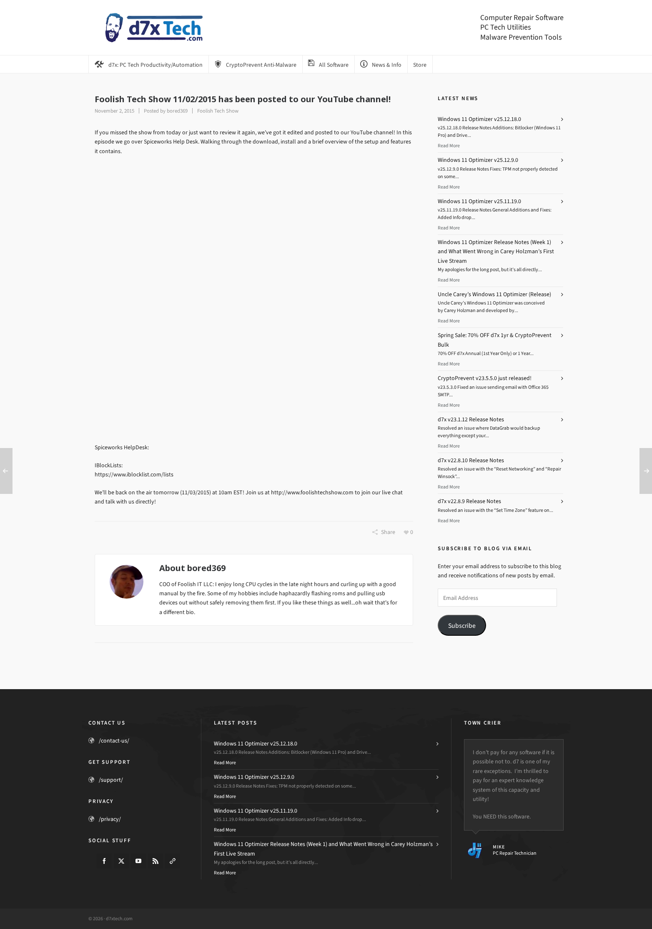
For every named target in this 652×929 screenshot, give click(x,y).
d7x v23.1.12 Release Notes (471, 419)
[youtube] (138, 861)
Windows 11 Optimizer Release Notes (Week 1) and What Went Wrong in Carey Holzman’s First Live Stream (496, 251)
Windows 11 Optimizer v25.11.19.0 (479, 201)
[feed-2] (155, 861)
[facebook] (104, 861)
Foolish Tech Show (217, 110)
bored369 (177, 110)
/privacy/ (110, 819)
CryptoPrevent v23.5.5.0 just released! (485, 378)
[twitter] (121, 861)
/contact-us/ (114, 741)
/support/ (111, 780)
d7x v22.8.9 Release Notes (469, 501)
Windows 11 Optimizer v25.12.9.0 (478, 160)
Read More (449, 145)
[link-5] (172, 861)
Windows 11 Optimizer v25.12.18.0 (479, 119)
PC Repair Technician (515, 853)
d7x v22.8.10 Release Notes (471, 460)
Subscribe (462, 625)
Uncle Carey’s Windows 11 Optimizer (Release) (494, 294)
